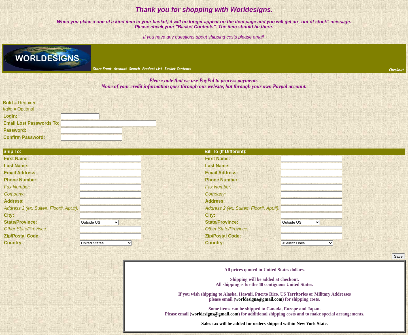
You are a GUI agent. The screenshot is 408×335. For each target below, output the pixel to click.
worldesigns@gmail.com (258, 299)
